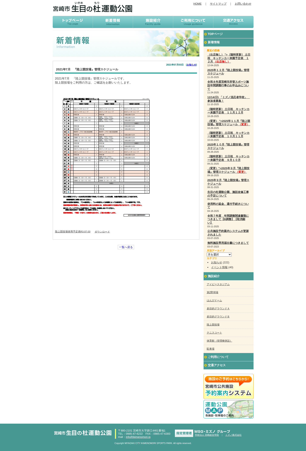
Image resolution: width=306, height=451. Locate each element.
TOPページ (215, 34)
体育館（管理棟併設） (219, 340)
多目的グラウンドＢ (218, 316)
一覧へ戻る (126, 247)
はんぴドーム (214, 300)
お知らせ (191, 64)
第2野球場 (212, 292)
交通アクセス (217, 365)
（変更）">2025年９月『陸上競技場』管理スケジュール (228, 170)
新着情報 (214, 42)
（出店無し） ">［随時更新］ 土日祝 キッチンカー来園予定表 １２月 (229, 58)
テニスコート (214, 332)
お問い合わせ (243, 3)
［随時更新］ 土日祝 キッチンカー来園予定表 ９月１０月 (228, 158)
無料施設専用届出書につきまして (228, 242)
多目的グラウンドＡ (218, 308)
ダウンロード (102, 231)
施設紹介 (214, 276)
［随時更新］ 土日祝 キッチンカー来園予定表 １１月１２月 (228, 111)
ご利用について (218, 357)
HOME (197, 3)
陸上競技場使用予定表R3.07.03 (73, 231)
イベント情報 (219, 267)
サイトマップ (218, 3)
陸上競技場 (213, 324)
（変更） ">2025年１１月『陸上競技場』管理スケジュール (228, 122)
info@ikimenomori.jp (138, 436)
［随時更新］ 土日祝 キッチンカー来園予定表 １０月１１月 (228, 134)
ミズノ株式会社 (233, 435)
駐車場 (210, 348)
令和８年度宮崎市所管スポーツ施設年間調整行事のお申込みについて (228, 85)
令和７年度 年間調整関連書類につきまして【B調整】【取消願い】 (228, 219)
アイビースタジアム (218, 284)
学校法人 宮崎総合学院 (207, 435)
